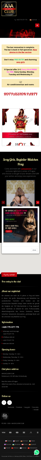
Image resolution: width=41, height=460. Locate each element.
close (34, 250)
